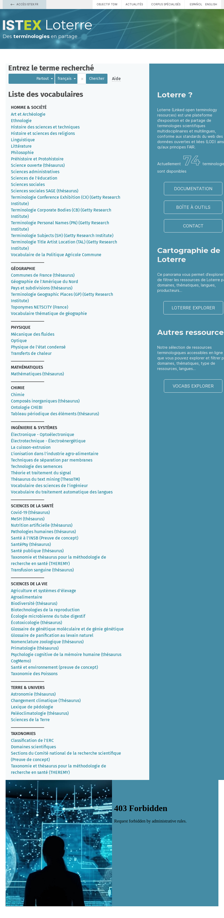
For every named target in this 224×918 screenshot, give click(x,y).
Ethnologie (21, 120)
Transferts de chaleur (31, 353)
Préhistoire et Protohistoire (37, 158)
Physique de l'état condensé (38, 347)
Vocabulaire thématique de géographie (49, 313)
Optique (19, 340)
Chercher (96, 78)
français (65, 78)
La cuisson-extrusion (31, 447)
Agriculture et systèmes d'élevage (43, 590)
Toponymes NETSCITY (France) (39, 307)
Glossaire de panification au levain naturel (52, 635)
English (211, 4)
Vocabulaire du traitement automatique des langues (62, 492)
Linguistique (23, 139)
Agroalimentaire (26, 597)
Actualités (134, 4)
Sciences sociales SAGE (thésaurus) (44, 190)
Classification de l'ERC (32, 740)
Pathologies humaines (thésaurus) (43, 531)
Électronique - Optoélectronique (42, 434)
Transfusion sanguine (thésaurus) (42, 569)
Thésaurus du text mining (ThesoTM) (45, 479)
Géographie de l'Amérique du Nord (44, 281)
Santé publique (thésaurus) (37, 550)
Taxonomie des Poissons (34, 673)
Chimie (17, 394)
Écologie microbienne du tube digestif (48, 616)
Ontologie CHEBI (27, 407)
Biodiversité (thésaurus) (34, 603)
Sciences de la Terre (30, 719)
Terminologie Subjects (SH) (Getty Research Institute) (62, 235)
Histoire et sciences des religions (43, 133)
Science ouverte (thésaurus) (38, 165)
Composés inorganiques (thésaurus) (45, 401)
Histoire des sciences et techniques (45, 127)
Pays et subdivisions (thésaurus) (41, 287)
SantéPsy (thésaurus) (31, 544)
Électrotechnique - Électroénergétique (48, 440)
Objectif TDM (107, 4)
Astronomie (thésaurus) (33, 694)
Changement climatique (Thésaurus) (46, 700)
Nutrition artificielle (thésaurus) (41, 525)
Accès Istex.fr (24, 4)
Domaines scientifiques (33, 746)
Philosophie (22, 152)
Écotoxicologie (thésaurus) (36, 622)
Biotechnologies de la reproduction (45, 609)
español (196, 4)
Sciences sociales (28, 184)
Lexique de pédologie (32, 706)
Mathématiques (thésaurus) (37, 373)
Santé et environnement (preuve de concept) (54, 667)
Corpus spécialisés (165, 4)
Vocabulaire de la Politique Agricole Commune (56, 254)
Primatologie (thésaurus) (35, 648)
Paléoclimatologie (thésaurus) (40, 713)
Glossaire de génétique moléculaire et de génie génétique (67, 629)
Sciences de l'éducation (34, 178)
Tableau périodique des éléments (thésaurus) (55, 413)
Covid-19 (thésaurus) (30, 512)
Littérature (21, 146)
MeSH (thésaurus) (27, 518)
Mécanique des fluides (32, 334)
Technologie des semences (36, 466)
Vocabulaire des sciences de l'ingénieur (49, 485)
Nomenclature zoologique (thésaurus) (47, 641)
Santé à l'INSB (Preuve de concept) (44, 538)
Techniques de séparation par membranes (51, 460)
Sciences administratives (35, 171)
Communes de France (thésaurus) (42, 275)
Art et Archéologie (28, 114)
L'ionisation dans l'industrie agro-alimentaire (54, 453)
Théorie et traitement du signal (41, 472)
